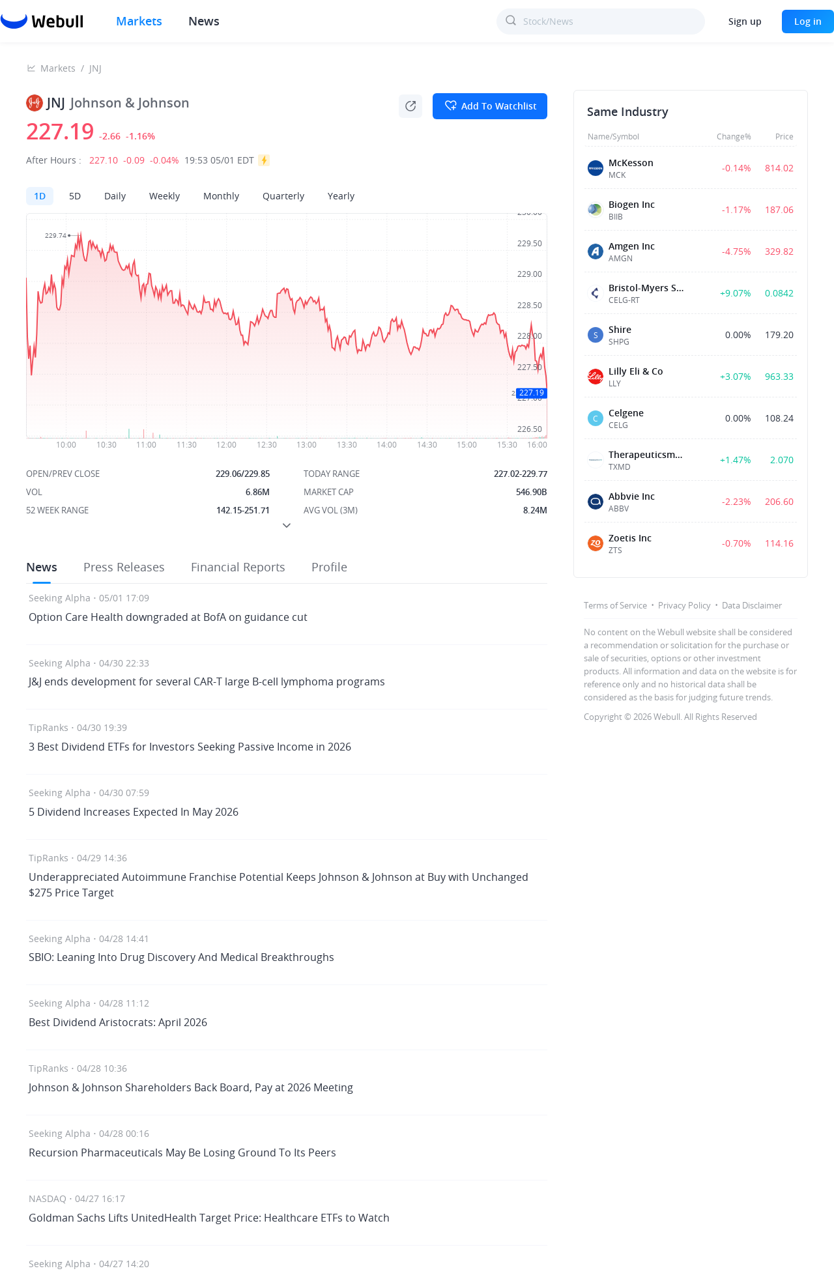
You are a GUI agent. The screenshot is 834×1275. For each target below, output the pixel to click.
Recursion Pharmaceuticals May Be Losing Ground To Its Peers (182, 1152)
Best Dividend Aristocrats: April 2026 (118, 1022)
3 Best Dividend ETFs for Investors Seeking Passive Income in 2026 (190, 746)
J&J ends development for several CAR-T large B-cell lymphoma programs (207, 681)
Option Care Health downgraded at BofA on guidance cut (168, 617)
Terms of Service (615, 605)
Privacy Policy (684, 605)
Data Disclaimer (752, 605)
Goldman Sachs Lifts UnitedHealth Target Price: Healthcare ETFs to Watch (209, 1218)
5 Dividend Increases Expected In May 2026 (133, 812)
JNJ (95, 68)
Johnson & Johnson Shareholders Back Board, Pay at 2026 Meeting (191, 1087)
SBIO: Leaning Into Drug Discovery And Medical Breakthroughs (181, 957)
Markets (58, 68)
